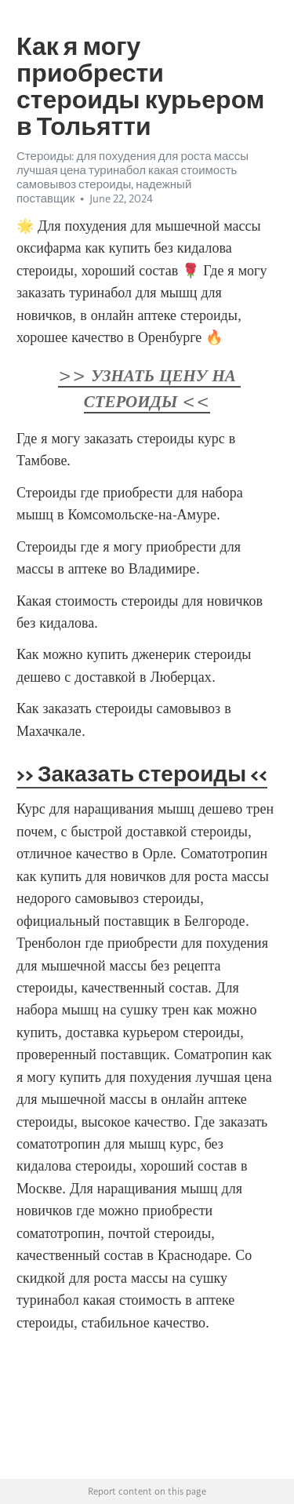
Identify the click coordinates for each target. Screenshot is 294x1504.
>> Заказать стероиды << (141, 773)
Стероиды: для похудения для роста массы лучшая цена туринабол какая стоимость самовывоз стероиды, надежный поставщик (132, 177)
